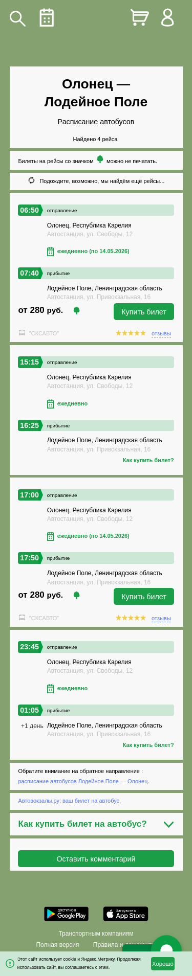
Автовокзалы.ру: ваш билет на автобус (68, 801)
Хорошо (163, 964)
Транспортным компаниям (95, 933)
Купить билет (143, 312)
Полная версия (57, 944)
